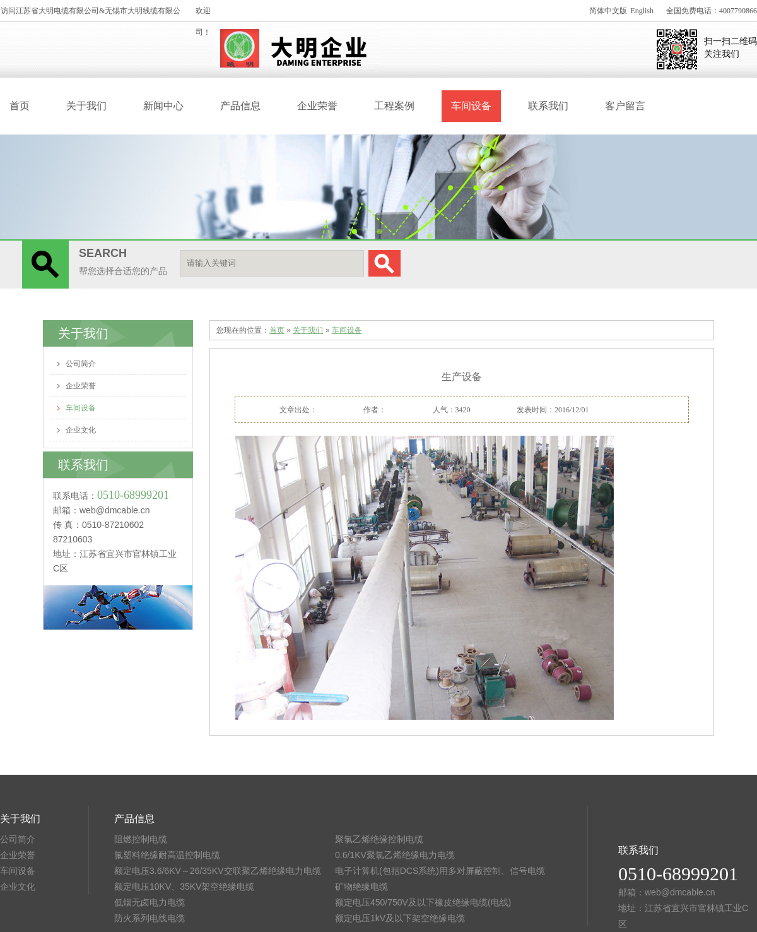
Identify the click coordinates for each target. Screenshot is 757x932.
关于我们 (86, 105)
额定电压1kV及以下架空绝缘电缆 (400, 918)
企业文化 (81, 430)
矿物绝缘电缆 (361, 886)
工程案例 (394, 105)
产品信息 (240, 105)
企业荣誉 (317, 105)
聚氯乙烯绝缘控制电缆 (379, 839)
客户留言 (625, 105)
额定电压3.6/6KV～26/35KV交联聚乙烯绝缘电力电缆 (217, 871)
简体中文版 (608, 10)
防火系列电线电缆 (149, 918)
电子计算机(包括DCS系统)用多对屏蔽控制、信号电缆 (440, 871)
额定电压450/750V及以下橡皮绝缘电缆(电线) (423, 902)
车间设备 (471, 105)
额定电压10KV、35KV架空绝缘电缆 (184, 886)
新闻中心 (163, 105)
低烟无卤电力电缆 (149, 902)
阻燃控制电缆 (140, 839)
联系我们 (548, 105)
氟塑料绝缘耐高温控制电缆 (167, 855)
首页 (19, 105)
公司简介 (81, 363)
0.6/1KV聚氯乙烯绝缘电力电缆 (395, 855)
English (642, 10)
